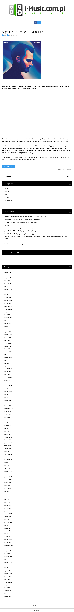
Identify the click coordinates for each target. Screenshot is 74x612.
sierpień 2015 (7, 585)
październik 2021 (8, 374)
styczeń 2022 (7, 366)
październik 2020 (8, 408)
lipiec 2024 (7, 280)
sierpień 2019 (7, 448)
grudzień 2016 (8, 539)
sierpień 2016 (7, 551)
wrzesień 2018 (8, 480)
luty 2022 (6, 363)
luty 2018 (6, 499)
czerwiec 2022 (8, 351)
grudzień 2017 (8, 505)
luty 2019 (6, 465)
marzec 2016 (7, 565)
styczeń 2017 (7, 536)
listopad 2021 (7, 371)
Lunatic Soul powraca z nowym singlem (14, 244)
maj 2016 (6, 559)
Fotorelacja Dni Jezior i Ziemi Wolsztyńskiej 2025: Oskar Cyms (20, 222)
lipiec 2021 (7, 383)
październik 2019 (8, 443)
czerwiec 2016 (8, 556)
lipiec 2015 (7, 588)
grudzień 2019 (8, 437)
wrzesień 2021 (8, 377)
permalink (69, 170)
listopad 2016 (7, 542)
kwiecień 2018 (8, 494)
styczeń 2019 (7, 468)
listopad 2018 (7, 474)
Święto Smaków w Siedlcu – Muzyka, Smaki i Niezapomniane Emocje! (22, 219)
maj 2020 (6, 423)
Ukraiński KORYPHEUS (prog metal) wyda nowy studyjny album (20, 234)
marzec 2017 (7, 531)
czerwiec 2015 (8, 590)
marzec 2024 (7, 292)
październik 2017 (8, 511)
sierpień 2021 (7, 380)
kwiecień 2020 (8, 425)
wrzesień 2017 (8, 514)
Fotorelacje (7, 191)
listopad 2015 (7, 576)
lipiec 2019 (7, 451)
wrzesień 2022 (8, 343)
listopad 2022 (7, 337)
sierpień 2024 (7, 278)
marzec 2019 (7, 462)
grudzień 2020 (8, 403)
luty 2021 (6, 397)
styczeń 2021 (7, 400)
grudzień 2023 (8, 300)
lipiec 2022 (7, 349)
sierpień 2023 (7, 312)
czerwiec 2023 (8, 317)
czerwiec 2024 (8, 283)
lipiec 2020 (7, 417)
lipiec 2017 (7, 519)
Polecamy (7, 197)
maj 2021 (6, 388)
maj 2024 (6, 286)
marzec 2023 (7, 326)
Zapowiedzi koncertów (10, 203)
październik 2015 (8, 579)
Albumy (11, 166)
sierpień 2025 (7, 272)
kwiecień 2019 (8, 460)
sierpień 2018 (7, 482)
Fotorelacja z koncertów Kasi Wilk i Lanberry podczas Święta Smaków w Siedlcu (25, 216)
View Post (7, 225)
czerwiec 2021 (8, 386)
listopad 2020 (7, 405)
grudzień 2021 (8, 369)
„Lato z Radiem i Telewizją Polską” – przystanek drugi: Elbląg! (20, 231)
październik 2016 (8, 545)
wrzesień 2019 (8, 445)
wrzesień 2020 (8, 411)
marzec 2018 (7, 497)
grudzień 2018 (8, 471)
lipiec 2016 (7, 553)
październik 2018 (8, 477)
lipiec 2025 (7, 275)
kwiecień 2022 (8, 357)
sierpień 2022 (7, 346)
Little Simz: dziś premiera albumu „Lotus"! (15, 241)
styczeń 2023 (7, 332)
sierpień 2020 (7, 414)
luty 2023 (6, 329)
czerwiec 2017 (8, 522)
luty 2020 (6, 431)
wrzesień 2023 (8, 309)
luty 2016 (6, 568)
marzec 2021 (7, 394)
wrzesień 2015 (8, 582)
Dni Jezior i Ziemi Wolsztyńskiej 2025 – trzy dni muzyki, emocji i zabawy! (23, 228)
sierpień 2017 (7, 516)
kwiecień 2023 (8, 323)
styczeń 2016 (7, 571)
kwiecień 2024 (8, 289)
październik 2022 (8, 340)
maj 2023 (6, 320)
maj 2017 (6, 525)
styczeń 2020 (7, 434)
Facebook (35, 22)
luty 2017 (6, 534)
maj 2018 (6, 491)
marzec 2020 (7, 428)
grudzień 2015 (8, 573)
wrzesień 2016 (8, 548)
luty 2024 (6, 295)
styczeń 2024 (7, 297)
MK (5, 35)
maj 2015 (6, 593)
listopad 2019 (7, 440)
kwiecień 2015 (8, 596)
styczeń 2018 (7, 502)
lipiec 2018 (7, 485)
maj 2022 (6, 354)
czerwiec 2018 (8, 488)
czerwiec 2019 (8, 454)
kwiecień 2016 (8, 562)
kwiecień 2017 (8, 528)
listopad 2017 (7, 508)
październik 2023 (8, 306)
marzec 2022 (7, 360)
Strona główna (8, 200)
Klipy (5, 194)
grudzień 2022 (8, 334)
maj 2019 (6, 457)
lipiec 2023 (7, 314)
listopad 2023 (7, 303)
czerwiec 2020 (8, 420)
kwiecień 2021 (8, 391)
